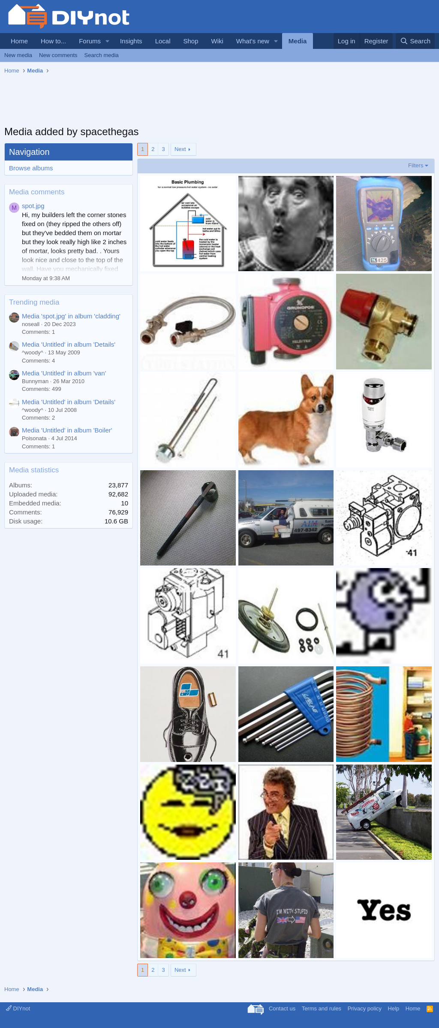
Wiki (217, 41)
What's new (252, 41)
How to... (53, 41)
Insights (131, 41)
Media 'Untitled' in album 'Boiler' (67, 430)
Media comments (36, 192)
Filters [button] (415, 165)
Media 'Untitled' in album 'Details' (68, 344)
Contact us (282, 1008)
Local (163, 41)
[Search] (415, 41)
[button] (108, 41)
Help (394, 1008)
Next (180, 149)
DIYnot (18, 1008)
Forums (90, 41)
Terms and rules (321, 1008)
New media (18, 55)
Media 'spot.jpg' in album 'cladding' (71, 316)
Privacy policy (365, 1008)
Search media (101, 55)
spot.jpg (33, 205)
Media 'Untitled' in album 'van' (64, 373)
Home (19, 41)
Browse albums (31, 168)
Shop (190, 41)
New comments (58, 55)
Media (298, 41)
